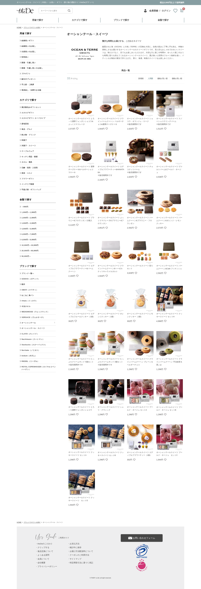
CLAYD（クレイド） (29, 334)
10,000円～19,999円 (29, 245)
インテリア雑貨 (27, 184)
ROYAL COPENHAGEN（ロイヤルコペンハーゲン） (38, 368)
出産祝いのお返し (28, 52)
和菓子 (24, 140)
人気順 (150, 78)
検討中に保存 (75, 547)
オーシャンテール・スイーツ (33, 328)
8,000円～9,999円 (28, 240)
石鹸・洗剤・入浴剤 (29, 168)
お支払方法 (74, 544)
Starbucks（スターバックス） (34, 345)
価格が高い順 (177, 78)
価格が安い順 (162, 78)
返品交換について (45, 551)
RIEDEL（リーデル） (30, 361)
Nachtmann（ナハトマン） (32, 339)
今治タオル (25, 306)
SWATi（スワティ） (29, 290)
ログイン (166, 10)
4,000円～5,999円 (28, 229)
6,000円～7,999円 (28, 234)
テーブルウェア (27, 151)
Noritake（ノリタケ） (30, 350)
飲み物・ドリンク (28, 135)
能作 (23, 284)
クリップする (43, 547)
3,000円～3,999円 (28, 223)
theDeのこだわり (45, 544)
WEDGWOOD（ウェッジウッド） (35, 312)
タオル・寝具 (26, 162)
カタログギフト (27, 113)
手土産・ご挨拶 (27, 85)
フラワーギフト (27, 179)
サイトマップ (75, 559)
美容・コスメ (26, 173)
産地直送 (25, 124)
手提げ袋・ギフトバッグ (31, 190)
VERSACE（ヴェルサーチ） (33, 317)
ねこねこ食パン (27, 295)
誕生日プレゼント (28, 79)
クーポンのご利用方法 (79, 555)
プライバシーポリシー (47, 566)
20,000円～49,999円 (29, 251)
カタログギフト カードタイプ (33, 118)
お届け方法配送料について (81, 551)
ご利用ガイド (52, 538)
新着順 (140, 78)
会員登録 (153, 10)
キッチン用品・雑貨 (29, 157)
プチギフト (25, 74)
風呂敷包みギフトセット (31, 107)
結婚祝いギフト (27, 41)
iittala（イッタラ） (29, 301)
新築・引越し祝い (28, 63)
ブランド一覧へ (27, 273)
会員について (43, 559)
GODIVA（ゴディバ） (30, 279)
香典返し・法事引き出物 (31, 90)
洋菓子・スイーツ (28, 146)
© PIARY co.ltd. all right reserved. (100, 578)
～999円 (24, 207)
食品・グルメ (26, 129)
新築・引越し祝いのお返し (32, 68)
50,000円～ (26, 256)
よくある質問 (43, 555)
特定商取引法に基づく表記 (81, 563)
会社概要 (41, 563)
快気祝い (25, 57)
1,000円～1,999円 (28, 212)
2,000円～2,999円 (28, 218)
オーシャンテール (28, 323)
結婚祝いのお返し (28, 46)
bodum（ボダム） (29, 356)
